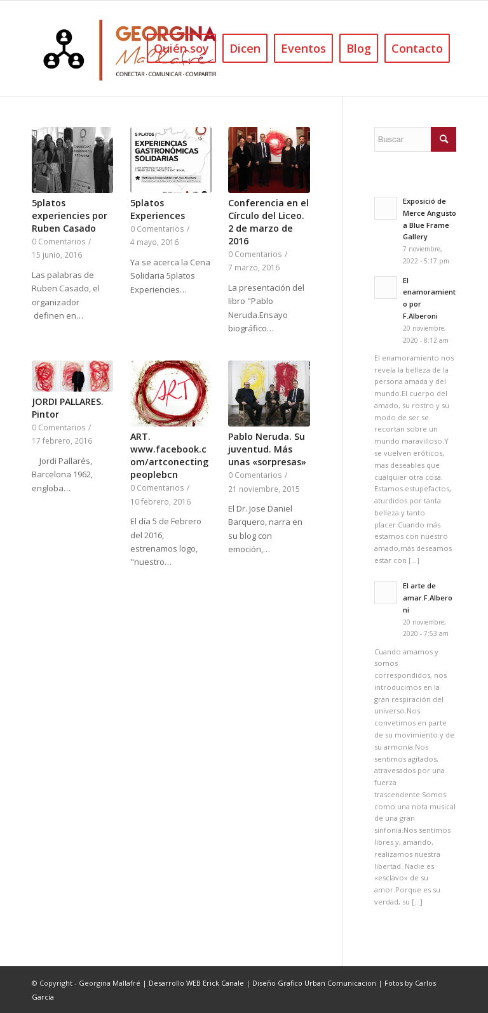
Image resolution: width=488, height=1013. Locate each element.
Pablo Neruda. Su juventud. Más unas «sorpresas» (267, 449)
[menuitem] (181, 48)
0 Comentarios (59, 241)
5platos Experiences (157, 209)
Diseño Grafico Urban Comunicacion (314, 983)
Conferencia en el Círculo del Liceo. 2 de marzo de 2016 (268, 222)
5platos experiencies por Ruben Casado (69, 215)
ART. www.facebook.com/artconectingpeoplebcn (169, 455)
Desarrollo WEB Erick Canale (196, 983)
